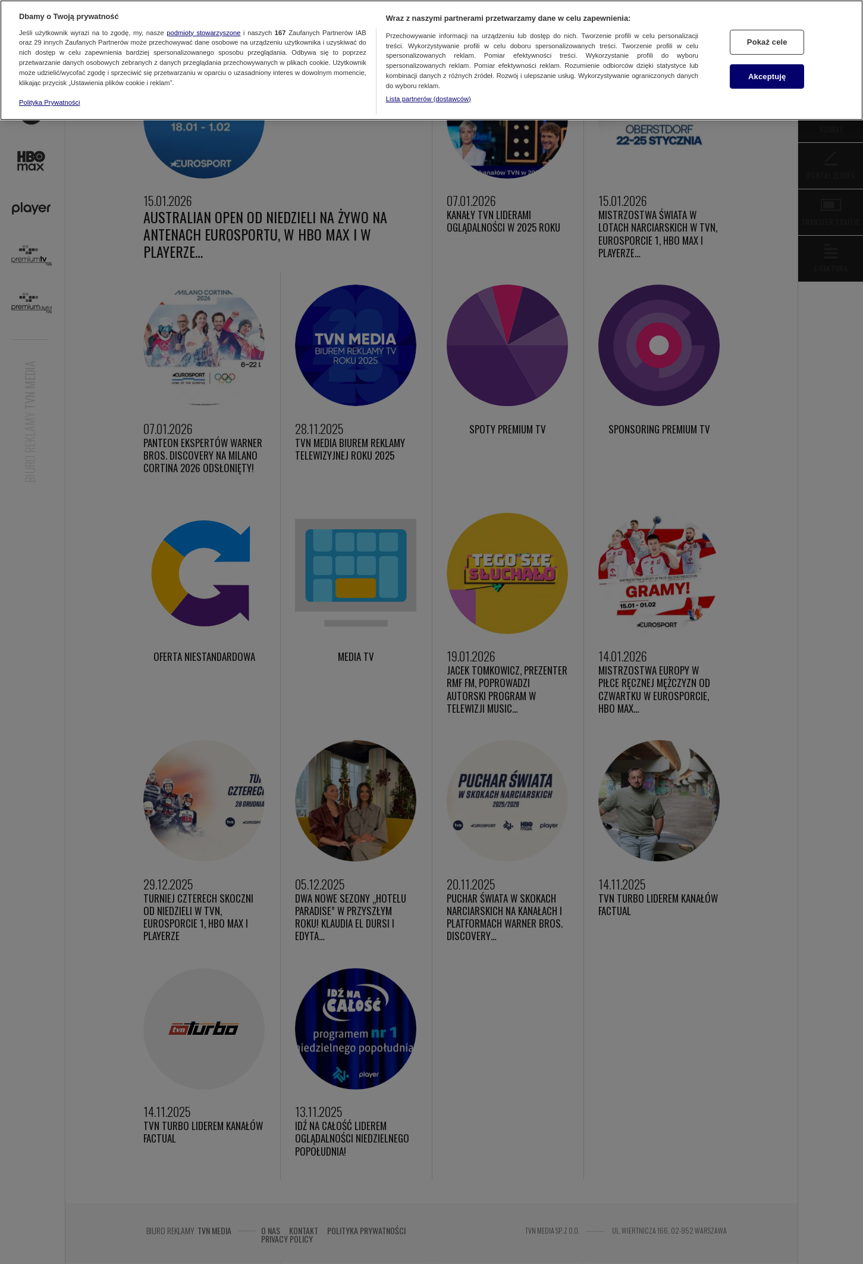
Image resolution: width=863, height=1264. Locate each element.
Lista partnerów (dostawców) (428, 98)
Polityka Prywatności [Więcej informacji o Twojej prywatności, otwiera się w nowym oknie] (49, 102)
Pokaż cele (767, 42)
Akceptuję (767, 76)
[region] (431, 60)
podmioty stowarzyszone (203, 32)
